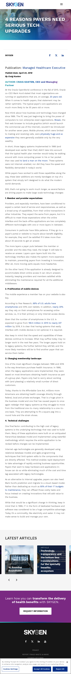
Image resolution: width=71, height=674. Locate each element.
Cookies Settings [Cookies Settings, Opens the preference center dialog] (10, 669)
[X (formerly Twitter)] (56, 55)
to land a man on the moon (34, 160)
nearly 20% (58, 307)
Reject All (60, 669)
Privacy (35, 650)
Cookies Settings (35, 658)
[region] (35, 666)
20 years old (56, 97)
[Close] (67, 662)
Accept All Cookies (42, 669)
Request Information (35, 611)
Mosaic (57, 120)
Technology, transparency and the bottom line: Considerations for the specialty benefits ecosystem (51, 560)
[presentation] (9, 580)
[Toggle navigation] (61, 4)
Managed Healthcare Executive (44, 68)
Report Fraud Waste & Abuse (35, 654)
